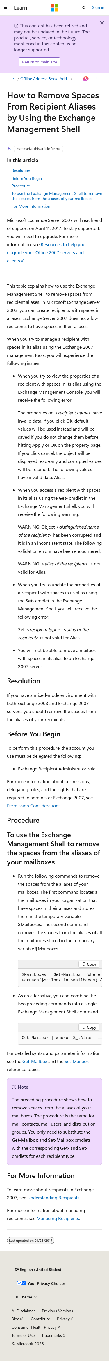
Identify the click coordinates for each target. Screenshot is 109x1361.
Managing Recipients (58, 1218)
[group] (60, 978)
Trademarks (52, 1335)
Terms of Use (23, 1335)
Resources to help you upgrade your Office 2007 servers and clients (46, 252)
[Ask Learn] (86, 78)
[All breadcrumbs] (12, 78)
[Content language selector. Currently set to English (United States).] (38, 1269)
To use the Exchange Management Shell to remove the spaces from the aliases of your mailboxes (57, 196)
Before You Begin (27, 178)
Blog (15, 1319)
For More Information (31, 206)
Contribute (40, 1319)
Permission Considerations (33, 805)
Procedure (21, 185)
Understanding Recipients (53, 1197)
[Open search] (84, 8)
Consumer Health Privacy (34, 1327)
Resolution (21, 170)
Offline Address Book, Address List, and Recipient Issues (45, 78)
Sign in (98, 7)
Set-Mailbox (77, 1061)
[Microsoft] (54, 8)
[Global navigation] (6, 8)
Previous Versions (57, 1310)
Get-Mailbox (34, 1061)
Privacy (63, 1319)
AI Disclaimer (23, 1310)
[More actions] (97, 78)
